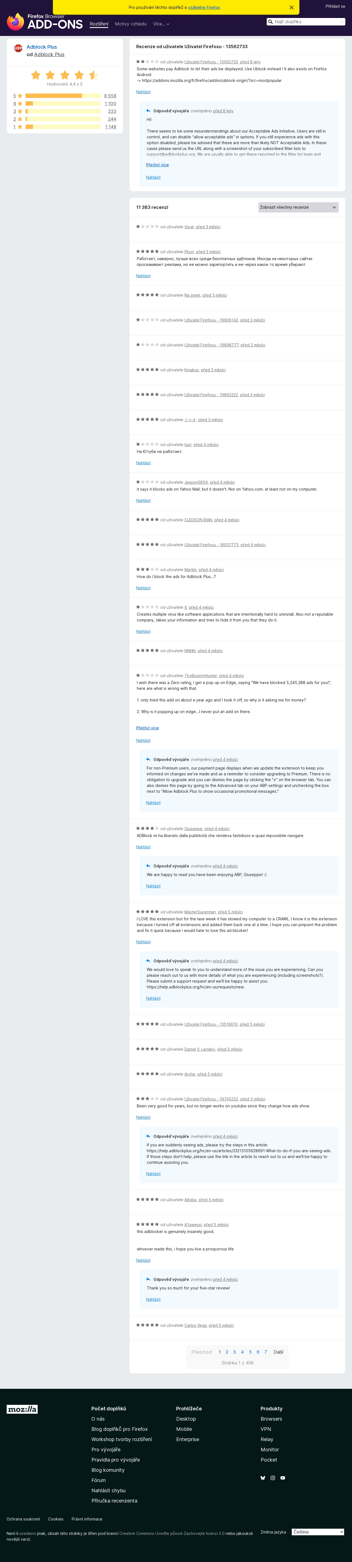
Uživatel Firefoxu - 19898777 (211, 345)
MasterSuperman (200, 912)
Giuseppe (193, 828)
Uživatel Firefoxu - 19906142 (211, 320)
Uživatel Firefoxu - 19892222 (211, 394)
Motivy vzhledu (131, 24)
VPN (266, 1429)
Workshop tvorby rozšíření (121, 1439)
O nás (98, 1419)
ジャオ (190, 419)
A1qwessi (193, 1224)
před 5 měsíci (230, 912)
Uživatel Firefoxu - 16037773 (211, 544)
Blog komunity (108, 1470)
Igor (187, 444)
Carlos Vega (195, 1325)
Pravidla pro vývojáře (115, 1460)
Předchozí (201, 1352)
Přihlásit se (335, 6)
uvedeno (28, 1533)
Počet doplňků (108, 1408)
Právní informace (87, 1519)
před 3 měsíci (208, 226)
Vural (189, 226)
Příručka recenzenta (114, 1501)
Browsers (271, 1419)
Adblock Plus (42, 47)
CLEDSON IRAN (198, 519)
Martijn (190, 569)
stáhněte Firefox (204, 7)
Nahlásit (143, 91)
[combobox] (306, 21)
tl (185, 607)
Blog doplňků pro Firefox (119, 1429)
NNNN (190, 650)
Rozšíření (99, 24)
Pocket (269, 1460)
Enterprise (187, 1439)
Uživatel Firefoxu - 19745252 (211, 1099)
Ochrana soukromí (23, 1519)
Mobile (184, 1429)
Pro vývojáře (105, 1449)
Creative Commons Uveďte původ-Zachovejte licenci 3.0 (172, 1533)
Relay (267, 1439)
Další (278, 1352)
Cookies (55, 1519)
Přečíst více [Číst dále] (157, 164)
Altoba (190, 1199)
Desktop (186, 1419)
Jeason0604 (196, 482)
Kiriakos (191, 369)
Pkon (189, 251)
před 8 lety (250, 61)
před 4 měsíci (206, 444)
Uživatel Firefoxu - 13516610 (211, 1024)
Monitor (270, 1449)
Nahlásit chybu (108, 1490)
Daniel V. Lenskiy (199, 1049)
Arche (189, 1074)
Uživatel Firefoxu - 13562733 (211, 61)
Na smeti (192, 295)
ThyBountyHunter (200, 675)
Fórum (98, 1480)
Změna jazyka (273, 1532)
